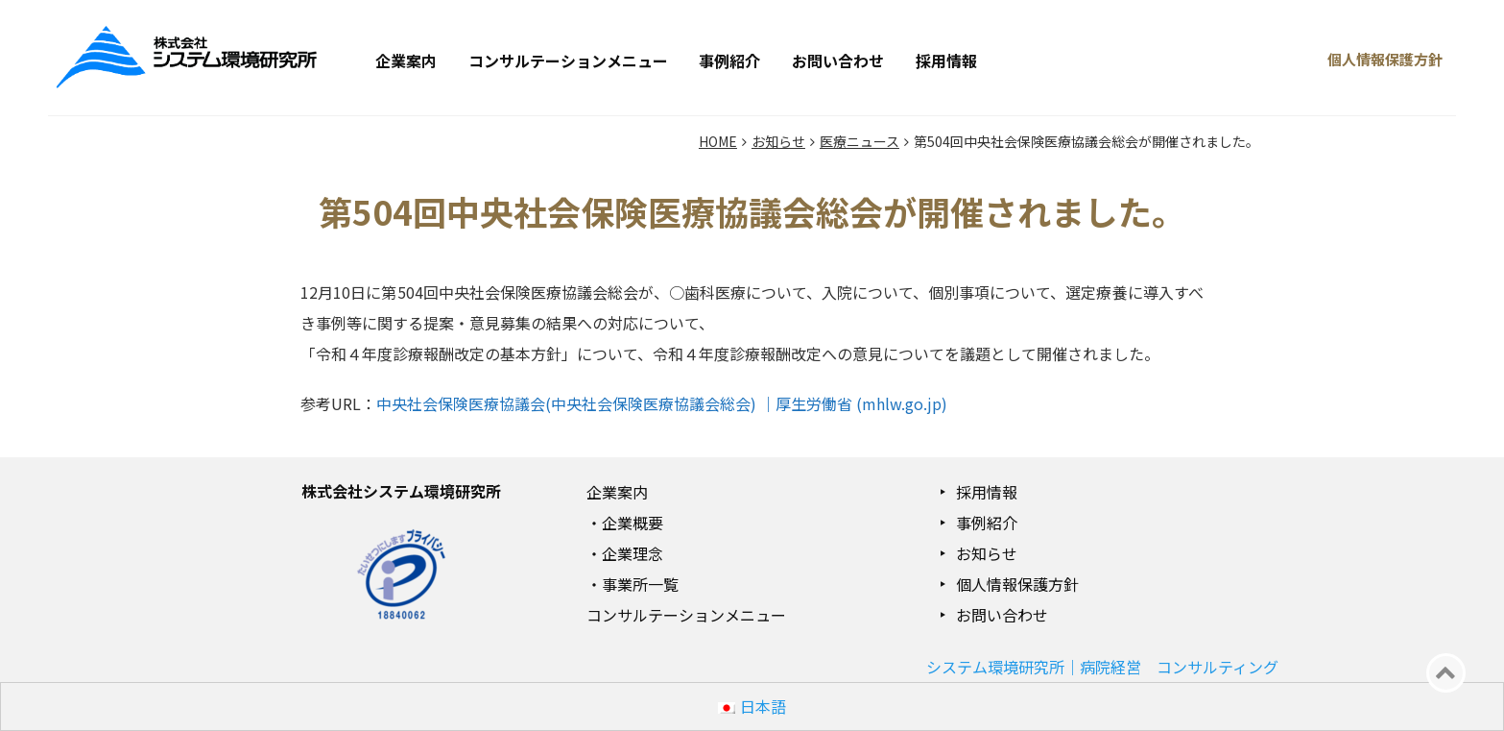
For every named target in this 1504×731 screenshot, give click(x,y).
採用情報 (946, 60)
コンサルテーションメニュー (568, 60)
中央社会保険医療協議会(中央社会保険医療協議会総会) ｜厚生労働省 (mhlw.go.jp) (661, 403)
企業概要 (632, 522)
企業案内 (406, 60)
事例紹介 (729, 60)
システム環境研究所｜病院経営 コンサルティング (1102, 666)
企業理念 (632, 553)
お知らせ (986, 553)
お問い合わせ (838, 60)
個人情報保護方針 (1017, 584)
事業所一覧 (640, 584)
